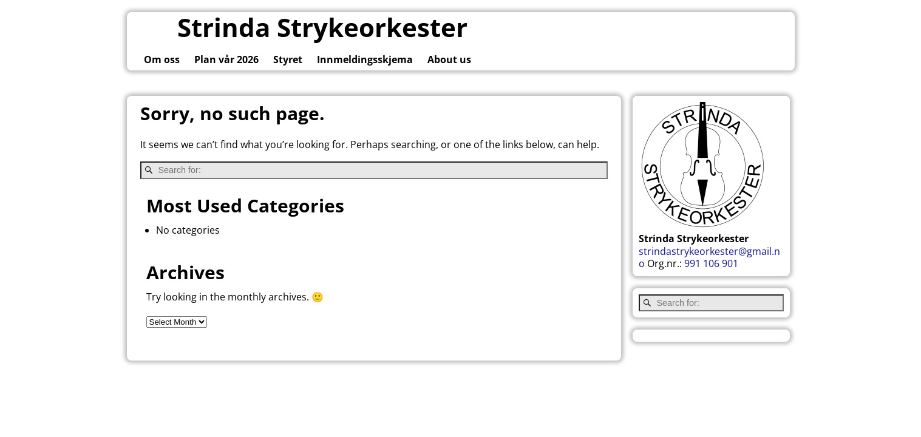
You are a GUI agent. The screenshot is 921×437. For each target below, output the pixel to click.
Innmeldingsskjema (365, 59)
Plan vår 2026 (226, 59)
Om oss (162, 59)
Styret (287, 59)
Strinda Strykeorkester (322, 27)
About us (449, 59)
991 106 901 (711, 263)
